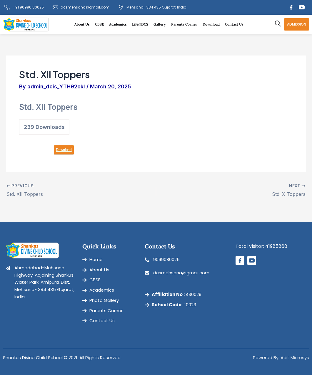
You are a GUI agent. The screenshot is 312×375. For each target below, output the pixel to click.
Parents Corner (185, 24)
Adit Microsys (295, 357)
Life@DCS (141, 24)
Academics (119, 24)
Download (213, 24)
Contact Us (234, 24)
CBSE (101, 24)
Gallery (161, 24)
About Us (83, 24)
